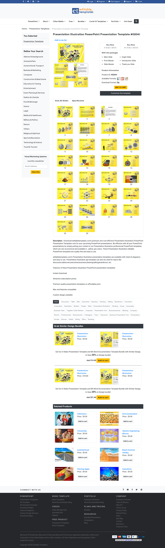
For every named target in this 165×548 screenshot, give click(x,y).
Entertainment (30, 88)
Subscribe (36, 172)
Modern (76, 306)
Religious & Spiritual (32, 133)
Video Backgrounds (59, 510)
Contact (119, 521)
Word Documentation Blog (62, 502)
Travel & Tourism (30, 147)
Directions (120, 524)
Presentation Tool (101, 310)
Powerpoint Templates (60, 523)
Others (26, 129)
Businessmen (77, 315)
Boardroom (118, 302)
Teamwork (104, 315)
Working (115, 306)
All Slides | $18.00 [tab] (131, 46)
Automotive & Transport (34, 66)
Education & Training (32, 84)
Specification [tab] (78, 101)
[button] (136, 21)
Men (78, 302)
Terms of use (121, 508)
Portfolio (115, 21)
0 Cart (138, 1)
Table (73, 302)
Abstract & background (33, 57)
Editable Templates (40, 545)
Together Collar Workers (75, 310)
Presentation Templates (39, 29)
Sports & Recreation (32, 138)
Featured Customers (92, 500)
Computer (28, 75)
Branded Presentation (92, 517)
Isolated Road (83, 450)
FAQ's (118, 516)
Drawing (103, 302)
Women (56, 315)
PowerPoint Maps (26, 508)
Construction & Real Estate (35, 79)
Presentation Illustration (101, 306)
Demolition (127, 469)
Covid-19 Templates (97, 21)
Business (94, 302)
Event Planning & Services (34, 93)
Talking (110, 302)
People (83, 306)
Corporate (89, 310)
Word (45, 21)
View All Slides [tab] (61, 101)
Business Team (59, 310)
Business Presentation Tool (119, 315)
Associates (130, 306)
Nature (26, 124)
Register (101, 1)
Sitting (77, 319)
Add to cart (103, 360)
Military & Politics (31, 120)
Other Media (58, 21)
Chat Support (114, 1)
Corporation (58, 306)
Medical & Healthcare (32, 115)
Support (128, 1)
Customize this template (120, 93)
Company (133, 310)
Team (96, 315)
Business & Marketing (32, 70)
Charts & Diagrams (27, 510)
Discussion (65, 302)
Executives (85, 302)
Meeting (125, 310)
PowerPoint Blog (26, 516)
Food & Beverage (30, 102)
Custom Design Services (29, 513)
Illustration (68, 306)
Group (122, 306)
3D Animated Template (28, 505)
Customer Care (122, 527)
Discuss (64, 319)
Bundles (81, 21)
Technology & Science (33, 142)
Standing (91, 319)
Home (24, 29)
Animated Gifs (57, 513)
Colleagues (88, 315)
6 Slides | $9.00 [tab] (110, 46)
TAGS (56, 302)
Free (71, 21)
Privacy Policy (121, 510)
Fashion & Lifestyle (31, 97)
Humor (26, 106)
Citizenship (82, 431)
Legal (26, 111)
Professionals (66, 315)
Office (84, 319)
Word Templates (58, 500)
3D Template (25, 502)
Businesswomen (114, 310)
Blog (86, 523)
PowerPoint (33, 21)
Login (90, 1)
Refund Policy (121, 513)
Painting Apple (83, 469)
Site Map (119, 519)
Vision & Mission (122, 502)
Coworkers (128, 302)
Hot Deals (128, 21)
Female (56, 319)
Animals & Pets (30, 61)
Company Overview (123, 500)
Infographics (89, 520)
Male (89, 306)
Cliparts (55, 515)
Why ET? (119, 505)
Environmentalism (129, 414)
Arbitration (81, 414)
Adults (71, 319)
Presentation (135, 315)
